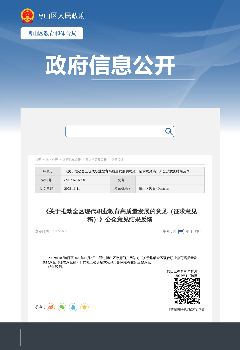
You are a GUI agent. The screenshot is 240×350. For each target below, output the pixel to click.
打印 (198, 231)
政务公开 (52, 159)
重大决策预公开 (96, 159)
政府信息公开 (72, 159)
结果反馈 (117, 159)
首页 (38, 159)
